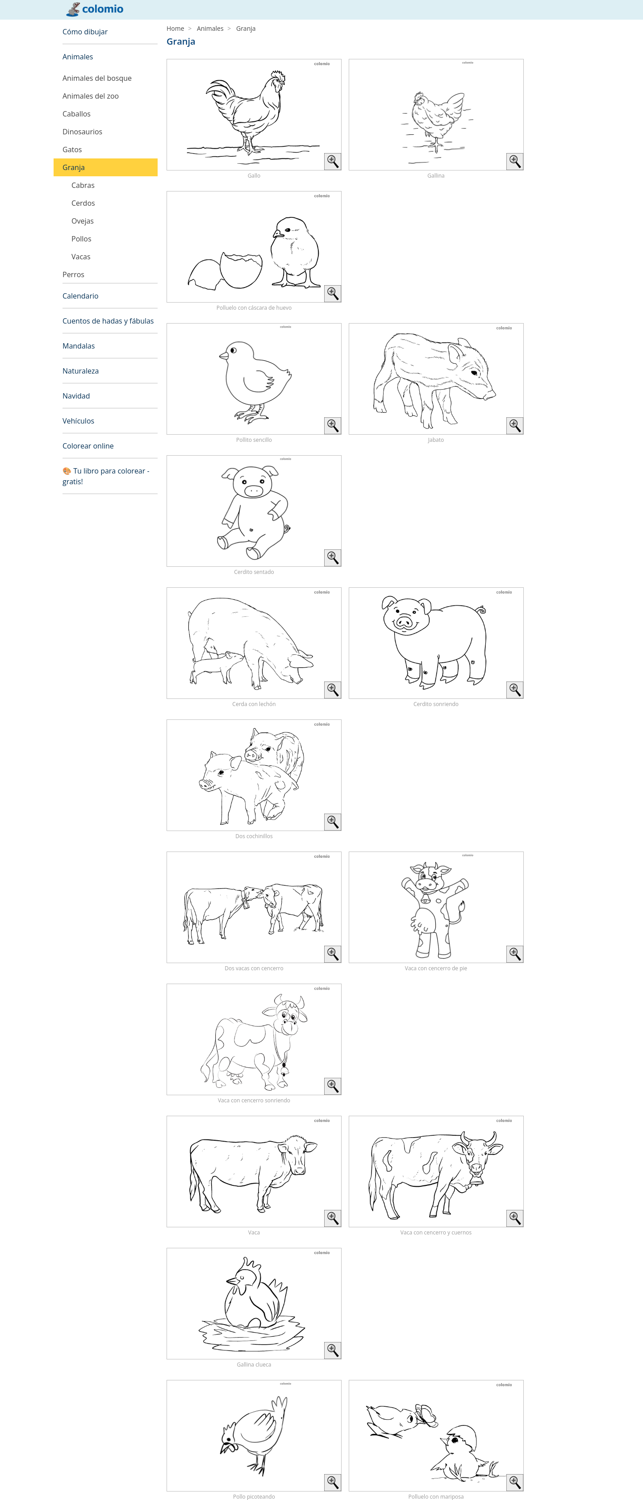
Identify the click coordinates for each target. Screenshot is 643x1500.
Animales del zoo (91, 96)
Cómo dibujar (85, 32)
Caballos (77, 114)
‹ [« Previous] (519, 991)
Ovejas (82, 221)
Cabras (83, 185)
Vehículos (78, 421)
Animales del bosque (97, 78)
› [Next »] (576, 991)
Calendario (81, 296)
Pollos (81, 239)
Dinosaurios (82, 132)
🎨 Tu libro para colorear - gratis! (106, 476)
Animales (78, 57)
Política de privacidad (93, 1481)
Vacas (81, 257)
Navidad (76, 396)
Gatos (72, 149)
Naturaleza (81, 371)
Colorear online (88, 446)
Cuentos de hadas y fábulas (108, 321)
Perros (73, 274)
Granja (74, 167)
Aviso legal (78, 1471)
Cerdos (83, 203)
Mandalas (79, 346)
